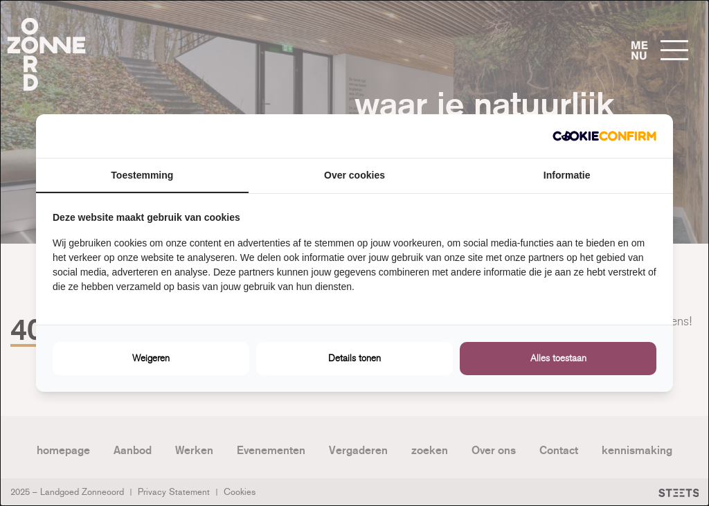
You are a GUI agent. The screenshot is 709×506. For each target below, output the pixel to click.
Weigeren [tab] (151, 358)
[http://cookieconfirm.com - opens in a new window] (604, 136)
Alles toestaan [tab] (558, 358)
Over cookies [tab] (354, 175)
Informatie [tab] (567, 175)
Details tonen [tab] (354, 358)
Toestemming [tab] (142, 175)
